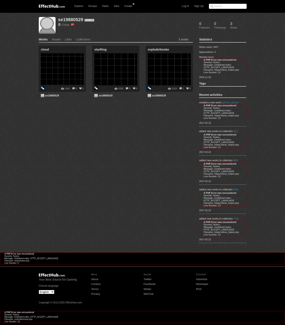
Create (128, 6)
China (67, 24)
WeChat (148, 293)
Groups (92, 6)
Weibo (147, 289)
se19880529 (70, 19)
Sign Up (198, 6)
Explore (78, 6)
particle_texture (230, 102)
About (94, 279)
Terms (94, 289)
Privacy (95, 293)
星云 (235, 131)
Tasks (105, 6)
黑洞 (235, 189)
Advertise (201, 279)
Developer (202, 284)
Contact (96, 284)
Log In (185, 6)
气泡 (235, 218)
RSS (199, 289)
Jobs (116, 6)
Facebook (149, 284)
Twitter (148, 279)
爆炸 (235, 160)
